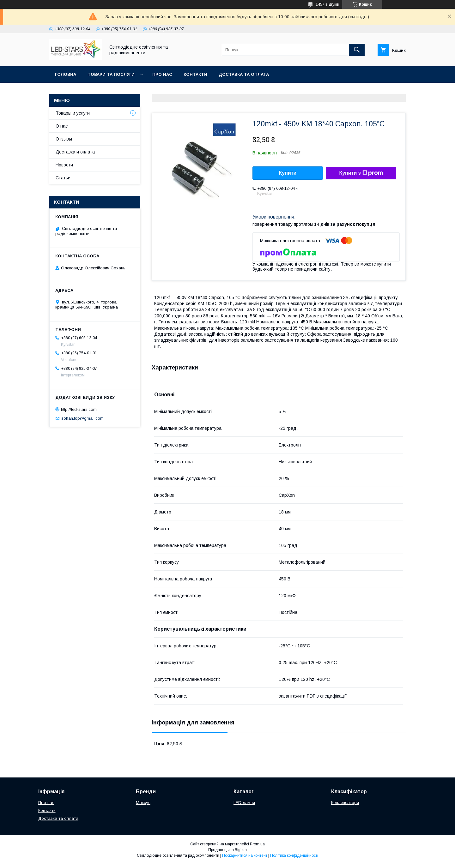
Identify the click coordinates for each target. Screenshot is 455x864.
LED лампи (244, 802)
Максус (143, 802)
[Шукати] (357, 50)
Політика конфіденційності (294, 855)
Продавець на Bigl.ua (227, 850)
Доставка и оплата (75, 151)
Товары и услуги (73, 113)
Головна (65, 74)
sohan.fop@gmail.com (82, 418)
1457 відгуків (327, 4)
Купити (288, 173)
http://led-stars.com (79, 409)
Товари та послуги (111, 74)
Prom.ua (257, 844)
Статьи (63, 177)
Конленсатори (345, 802)
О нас (62, 126)
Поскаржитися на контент (244, 855)
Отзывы (64, 138)
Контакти (195, 74)
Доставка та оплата (244, 74)
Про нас (162, 74)
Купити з (361, 173)
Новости (64, 164)
